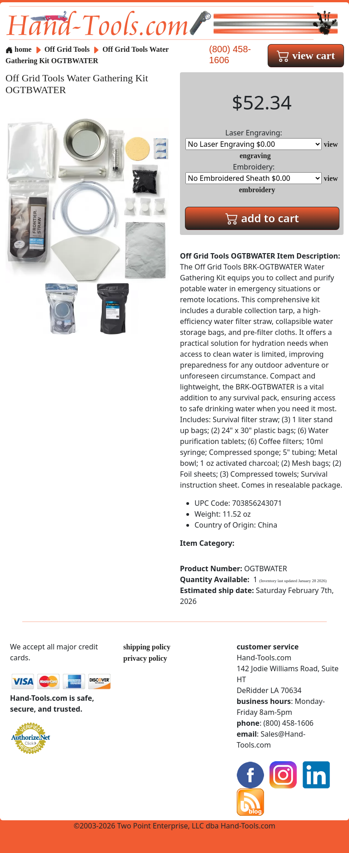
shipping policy (146, 647)
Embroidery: (253, 173)
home (18, 49)
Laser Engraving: (253, 139)
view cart (306, 55)
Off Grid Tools (68, 49)
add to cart (262, 217)
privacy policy (145, 658)
